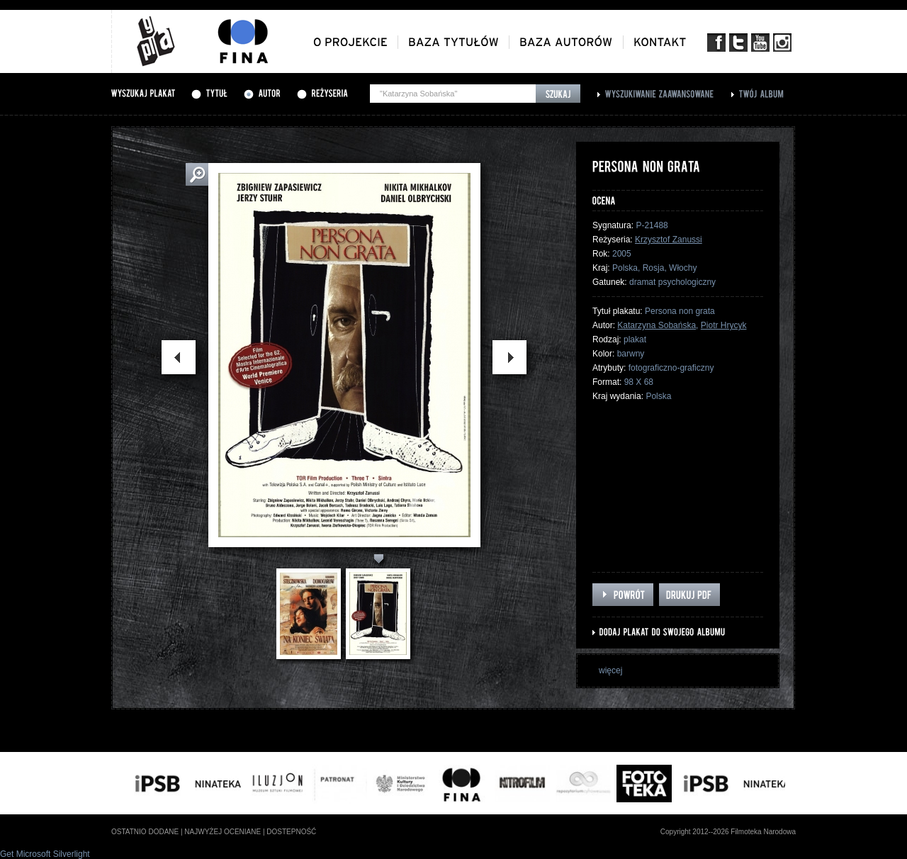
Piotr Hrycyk (724, 325)
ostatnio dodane (145, 832)
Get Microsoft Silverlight (45, 854)
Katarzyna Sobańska (656, 325)
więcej (610, 670)
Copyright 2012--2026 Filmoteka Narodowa (728, 832)
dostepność (291, 832)
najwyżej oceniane (222, 832)
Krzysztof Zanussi (668, 240)
